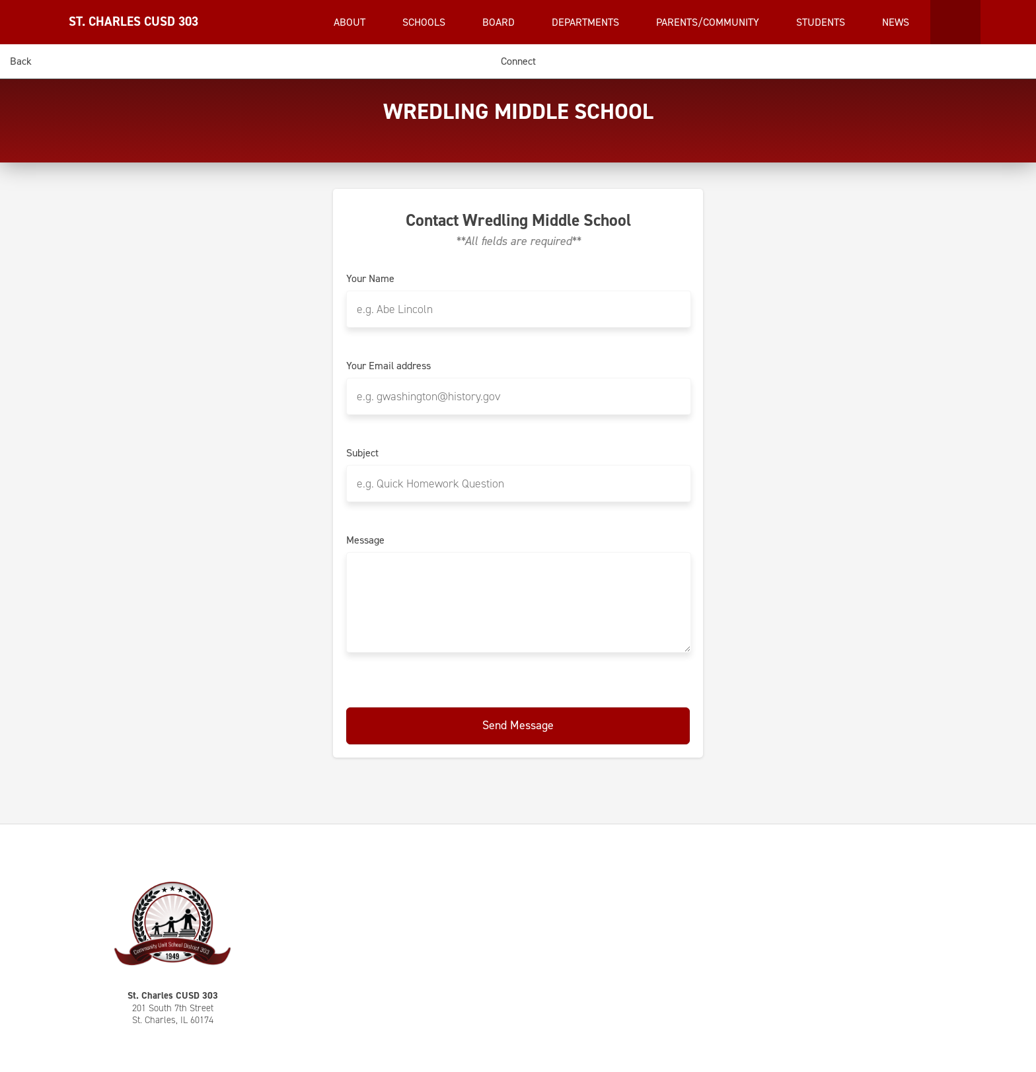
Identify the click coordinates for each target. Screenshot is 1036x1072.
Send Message (518, 725)
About (351, 22)
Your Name (370, 278)
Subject (362, 453)
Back (21, 61)
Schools (425, 22)
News (897, 22)
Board (499, 22)
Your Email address (388, 366)
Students (822, 22)
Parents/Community (709, 22)
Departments (587, 22)
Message (365, 540)
